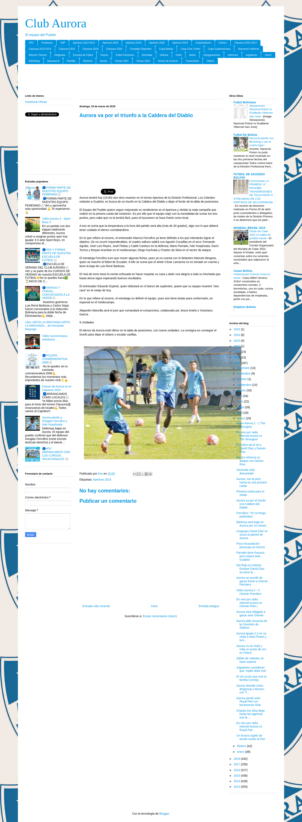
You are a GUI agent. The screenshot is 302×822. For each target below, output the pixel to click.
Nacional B (53, 61)
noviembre (244, 373)
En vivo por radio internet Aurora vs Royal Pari (249, 726)
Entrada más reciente (96, 606)
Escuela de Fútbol (83, 55)
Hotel (178, 55)
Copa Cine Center (190, 48)
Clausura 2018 (67, 48)
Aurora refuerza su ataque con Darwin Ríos (250, 461)
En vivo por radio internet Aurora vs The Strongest (249, 436)
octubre (242, 379)
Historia (164, 55)
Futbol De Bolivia (245, 134)
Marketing (34, 61)
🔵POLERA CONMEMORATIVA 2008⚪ (54, 359)
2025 (237, 329)
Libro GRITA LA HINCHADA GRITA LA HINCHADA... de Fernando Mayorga (47, 325)
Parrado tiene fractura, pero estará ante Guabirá (250, 556)
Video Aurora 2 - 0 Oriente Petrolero (248, 592)
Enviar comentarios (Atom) (160, 616)
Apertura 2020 (157, 42)
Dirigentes (59, 55)
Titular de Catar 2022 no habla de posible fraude (260, 235)
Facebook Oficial (35, 102)
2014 (237, 781)
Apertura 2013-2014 (84, 42)
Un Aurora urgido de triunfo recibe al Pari (250, 737)
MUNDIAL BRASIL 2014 (249, 227)
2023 (237, 340)
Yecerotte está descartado (245, 471)
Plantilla (71, 61)
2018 (237, 758)
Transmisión (192, 61)
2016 (237, 770)
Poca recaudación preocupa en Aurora (250, 545)
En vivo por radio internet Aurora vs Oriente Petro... (249, 603)
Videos (210, 61)
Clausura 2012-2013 (245, 42)
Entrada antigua (209, 606)
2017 (237, 764)
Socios (103, 61)
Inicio (154, 606)
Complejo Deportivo (140, 48)
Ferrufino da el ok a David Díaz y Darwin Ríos (251, 448)
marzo (241, 418)
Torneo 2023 (143, 61)
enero (241, 751)
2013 (237, 786)
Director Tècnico (38, 55)
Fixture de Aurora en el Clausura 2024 (56, 388)
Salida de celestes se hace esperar (250, 660)
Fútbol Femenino (125, 55)
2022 (237, 346)
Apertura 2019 (133, 42)
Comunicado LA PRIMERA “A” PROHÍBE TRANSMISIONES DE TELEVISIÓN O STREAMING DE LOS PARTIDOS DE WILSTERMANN (253, 191)
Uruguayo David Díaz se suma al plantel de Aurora (252, 534)
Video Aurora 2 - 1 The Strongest (250, 425)
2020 (237, 357)
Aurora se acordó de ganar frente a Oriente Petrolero (252, 581)
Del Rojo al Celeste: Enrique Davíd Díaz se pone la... (250, 569)
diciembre (243, 368)
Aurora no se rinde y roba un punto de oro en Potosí (251, 649)
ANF (62, 42)
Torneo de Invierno (168, 61)
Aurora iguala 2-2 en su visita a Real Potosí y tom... (251, 637)
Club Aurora (55, 23)
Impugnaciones (211, 55)
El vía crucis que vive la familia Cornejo (251, 678)
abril (240, 412)
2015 (237, 775)
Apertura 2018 (110, 42)
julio (240, 396)
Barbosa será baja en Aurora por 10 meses (251, 523)
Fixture (104, 55)
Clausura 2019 (90, 48)
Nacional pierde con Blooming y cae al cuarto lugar (261, 142)
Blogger (164, 813)
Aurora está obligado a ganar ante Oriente (250, 613)
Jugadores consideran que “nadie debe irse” (251, 669)
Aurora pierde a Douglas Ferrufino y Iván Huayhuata (54, 421)
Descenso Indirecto (248, 48)
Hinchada (147, 55)
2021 (237, 351)
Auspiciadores (203, 42)
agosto (241, 390)
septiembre (244, 384)
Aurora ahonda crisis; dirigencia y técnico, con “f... (250, 689)
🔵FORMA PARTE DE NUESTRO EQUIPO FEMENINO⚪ (56, 191)
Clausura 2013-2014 (40, 48)
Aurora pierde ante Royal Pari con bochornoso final (248, 701)
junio (240, 401)
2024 (237, 335)
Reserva (87, 61)
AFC (31, 42)
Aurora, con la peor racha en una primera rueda (251, 482)
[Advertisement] (151, 79)
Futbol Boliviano (244, 102)
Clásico (223, 42)
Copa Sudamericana (219, 48)
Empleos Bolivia (244, 307)
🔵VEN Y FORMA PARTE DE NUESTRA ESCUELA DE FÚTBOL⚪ (56, 255)
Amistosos (47, 42)
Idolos (192, 55)
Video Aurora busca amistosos (54, 337)
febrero (242, 746)
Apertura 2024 (180, 42)
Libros (268, 55)
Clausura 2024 (114, 48)
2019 (237, 363)
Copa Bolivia (166, 48)
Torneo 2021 (122, 61)
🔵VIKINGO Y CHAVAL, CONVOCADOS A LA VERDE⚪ (56, 293)
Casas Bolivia (242, 270)
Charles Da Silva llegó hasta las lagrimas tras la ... (250, 714)
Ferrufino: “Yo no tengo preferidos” (251, 514)
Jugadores (251, 55)
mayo (241, 407)
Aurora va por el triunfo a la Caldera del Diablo (251, 504)
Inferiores (233, 55)
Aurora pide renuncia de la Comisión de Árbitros (251, 624)
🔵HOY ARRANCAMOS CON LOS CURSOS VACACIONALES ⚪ (56, 453)
